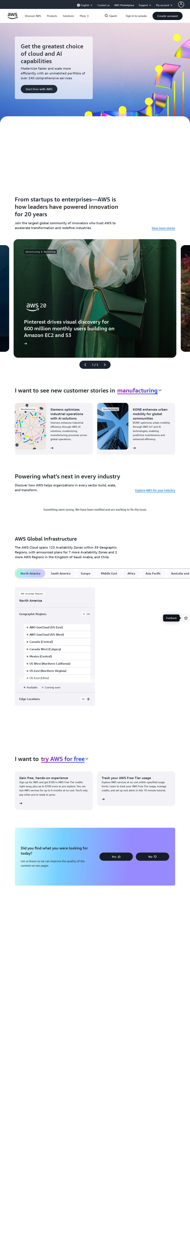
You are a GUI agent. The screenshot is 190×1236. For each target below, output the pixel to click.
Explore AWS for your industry (155, 490)
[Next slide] (106, 365)
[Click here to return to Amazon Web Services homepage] (12, 17)
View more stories (163, 228)
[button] (33, 16)
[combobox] (139, 390)
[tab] (30, 573)
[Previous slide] (83, 365)
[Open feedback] (186, 618)
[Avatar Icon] (181, 4)
